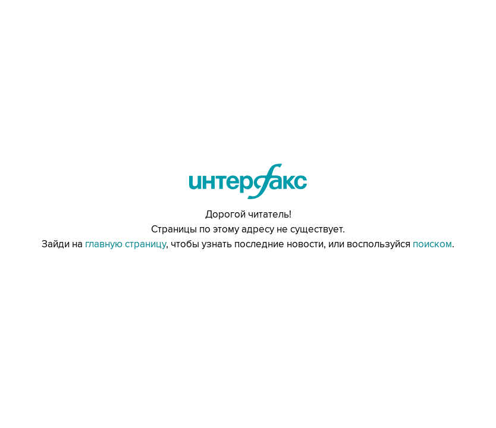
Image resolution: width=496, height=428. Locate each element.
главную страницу (125, 244)
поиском (432, 244)
